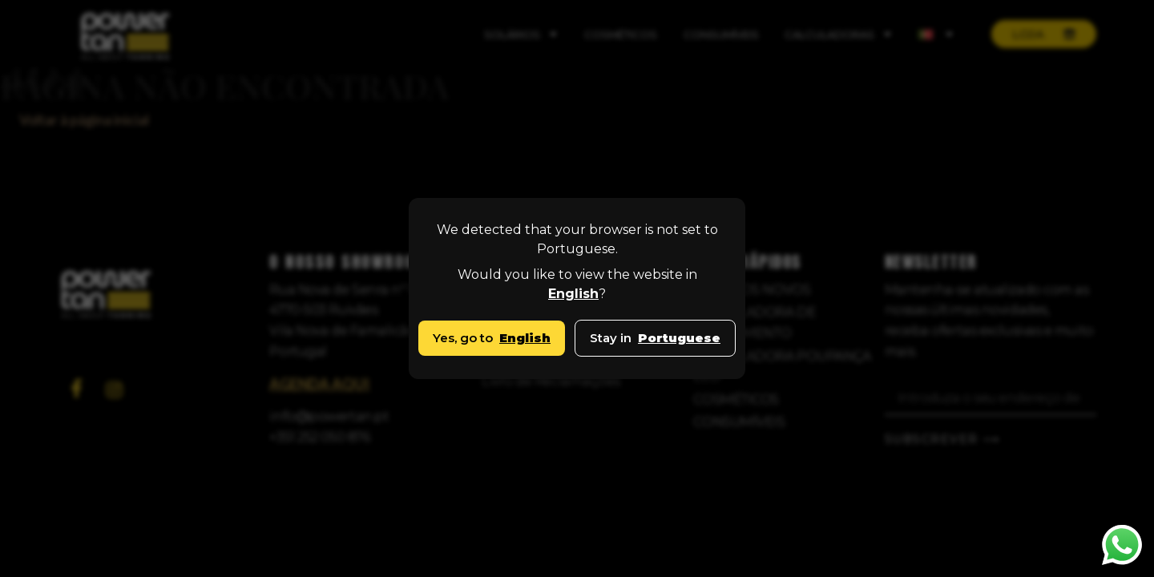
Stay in (655, 337)
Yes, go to (492, 337)
